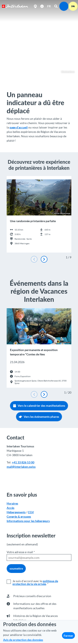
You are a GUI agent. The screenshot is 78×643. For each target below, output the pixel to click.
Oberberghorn (66, 71)
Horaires (12, 503)
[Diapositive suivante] (44, 259)
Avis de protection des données (23, 640)
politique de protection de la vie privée (35, 582)
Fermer (68, 635)
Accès (10, 508)
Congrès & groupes (19, 516)
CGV (31, 512)
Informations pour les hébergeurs (28, 521)
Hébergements (16, 512)
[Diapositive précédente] (34, 259)
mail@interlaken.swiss (21, 466)
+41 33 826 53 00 (23, 462)
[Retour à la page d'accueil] (15, 6)
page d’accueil (19, 127)
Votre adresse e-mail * (21, 552)
